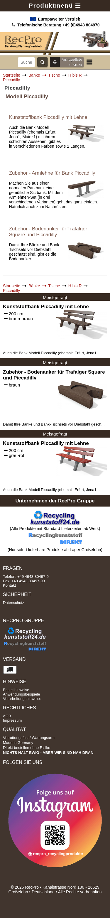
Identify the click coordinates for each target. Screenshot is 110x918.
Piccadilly (11, 79)
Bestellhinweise (16, 690)
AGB (7, 716)
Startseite (11, 75)
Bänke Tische (44, 75)
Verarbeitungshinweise (22, 698)
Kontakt (9, 585)
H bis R (75, 75)
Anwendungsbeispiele (21, 694)
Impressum (12, 720)
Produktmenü (55, 5)
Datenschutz (13, 602)
